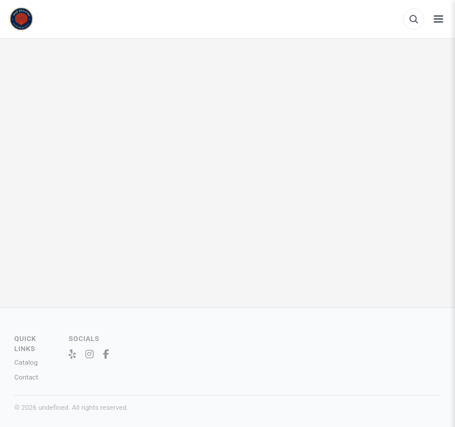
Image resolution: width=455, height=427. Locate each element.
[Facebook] (106, 355)
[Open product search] (413, 19)
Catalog (26, 362)
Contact (26, 377)
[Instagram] (89, 355)
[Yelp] (72, 355)
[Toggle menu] (438, 19)
